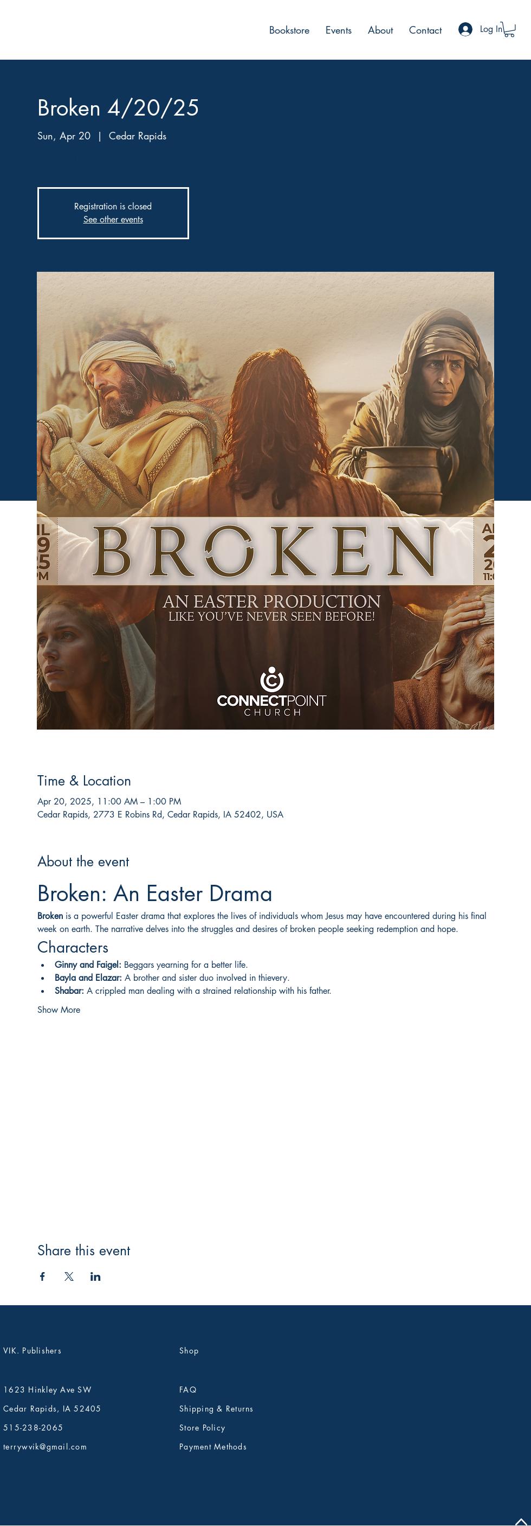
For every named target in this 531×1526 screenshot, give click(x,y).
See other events (113, 219)
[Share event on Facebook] (42, 1276)
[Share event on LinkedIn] (95, 1276)
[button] (509, 29)
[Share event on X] (69, 1276)
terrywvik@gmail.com (45, 1446)
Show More (58, 1010)
